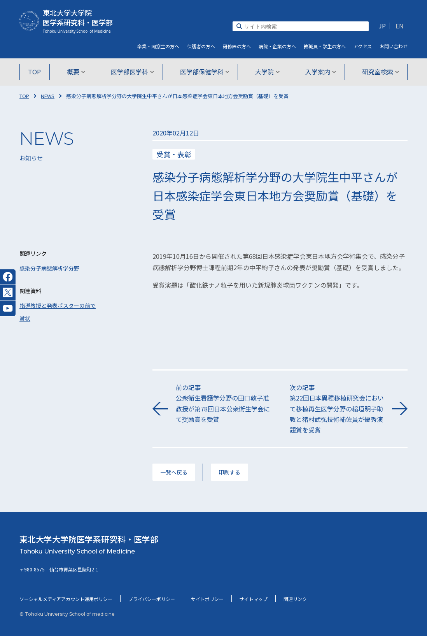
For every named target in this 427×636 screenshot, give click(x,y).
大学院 (267, 71)
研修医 (237, 46)
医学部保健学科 (204, 71)
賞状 (24, 318)
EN (400, 26)
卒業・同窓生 (158, 46)
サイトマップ (254, 599)
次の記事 (337, 409)
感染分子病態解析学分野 (49, 268)
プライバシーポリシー (151, 599)
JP (382, 26)
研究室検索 (379, 71)
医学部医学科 (132, 71)
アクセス (363, 46)
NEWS (47, 96)
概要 (77, 71)
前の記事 (223, 404)
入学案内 (320, 71)
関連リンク (295, 599)
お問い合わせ (394, 46)
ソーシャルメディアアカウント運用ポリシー (65, 599)
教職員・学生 (325, 46)
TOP (35, 71)
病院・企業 (277, 46)
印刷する (229, 472)
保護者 (201, 46)
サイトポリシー (207, 599)
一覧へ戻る (173, 472)
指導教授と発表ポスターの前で (57, 305)
